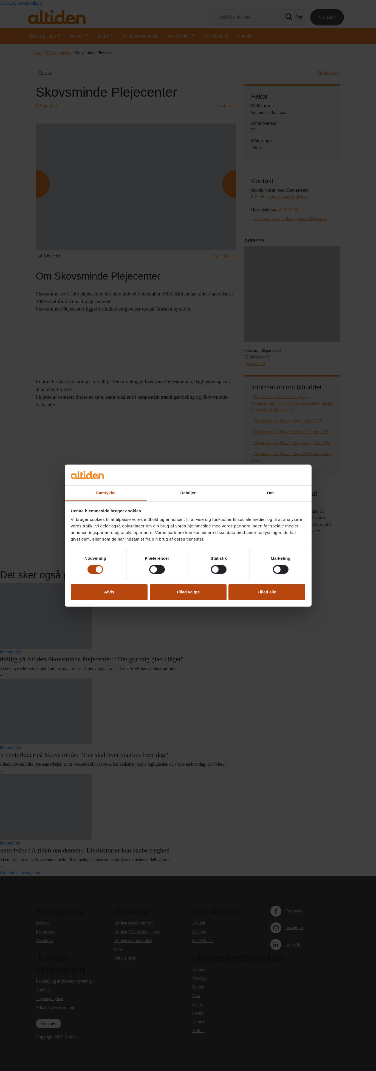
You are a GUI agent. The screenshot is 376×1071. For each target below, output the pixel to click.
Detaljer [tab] (188, 493)
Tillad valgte (188, 592)
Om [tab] (270, 493)
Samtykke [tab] (105, 493)
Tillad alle (267, 592)
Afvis (109, 592)
